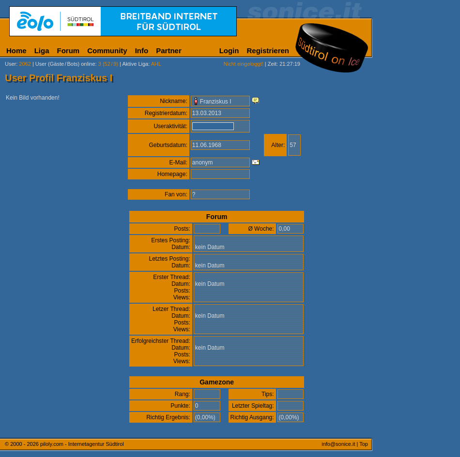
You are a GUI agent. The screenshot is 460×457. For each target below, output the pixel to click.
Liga (41, 50)
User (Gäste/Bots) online (65, 64)
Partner (169, 50)
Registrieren (267, 50)
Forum (68, 50)
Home (16, 50)
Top (363, 444)
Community (107, 50)
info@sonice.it (338, 444)
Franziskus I (215, 101)
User (10, 64)
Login (229, 50)
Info (142, 50)
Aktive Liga (135, 64)
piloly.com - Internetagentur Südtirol (82, 444)
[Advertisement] (419, 241)
